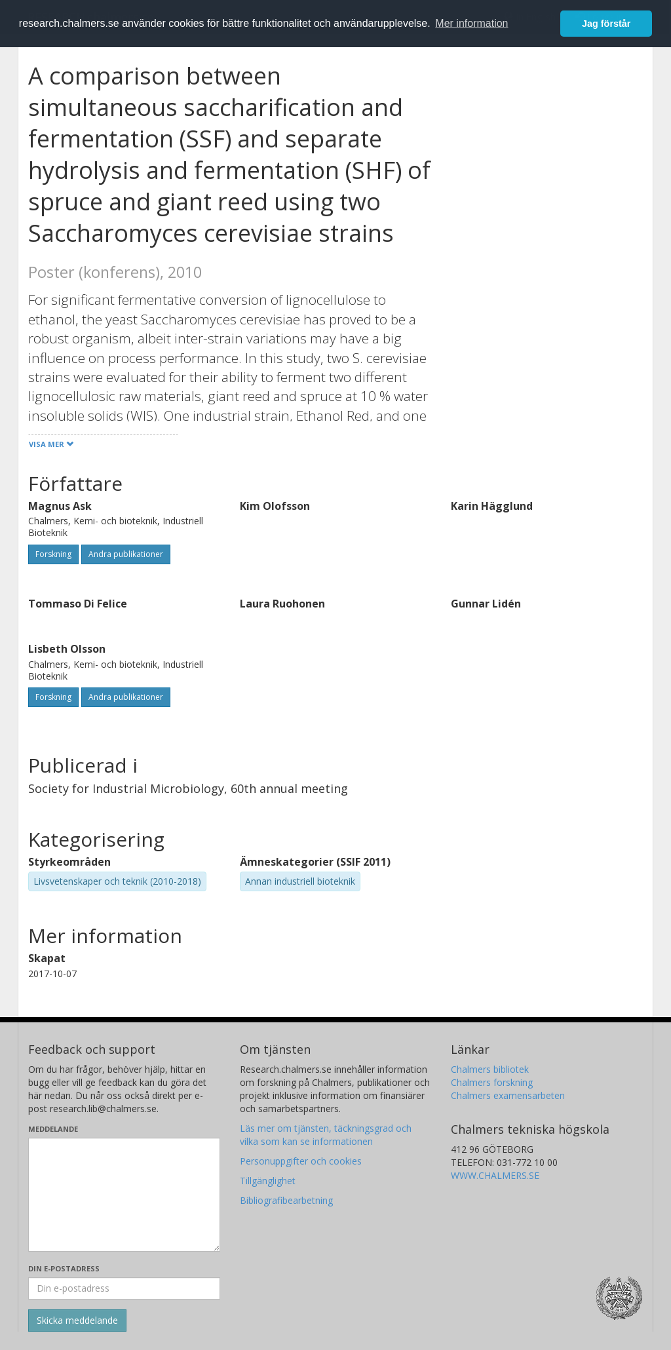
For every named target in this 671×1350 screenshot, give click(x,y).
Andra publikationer (125, 554)
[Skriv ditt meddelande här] (124, 1195)
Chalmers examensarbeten (508, 1095)
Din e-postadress (64, 1268)
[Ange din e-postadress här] (124, 1288)
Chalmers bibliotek (490, 1069)
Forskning (53, 554)
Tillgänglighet (268, 1180)
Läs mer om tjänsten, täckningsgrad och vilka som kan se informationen (326, 1135)
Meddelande (53, 1129)
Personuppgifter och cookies (301, 1161)
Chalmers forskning (492, 1082)
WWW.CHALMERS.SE (495, 1175)
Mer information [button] (471, 23)
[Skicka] (77, 1320)
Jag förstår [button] (606, 23)
